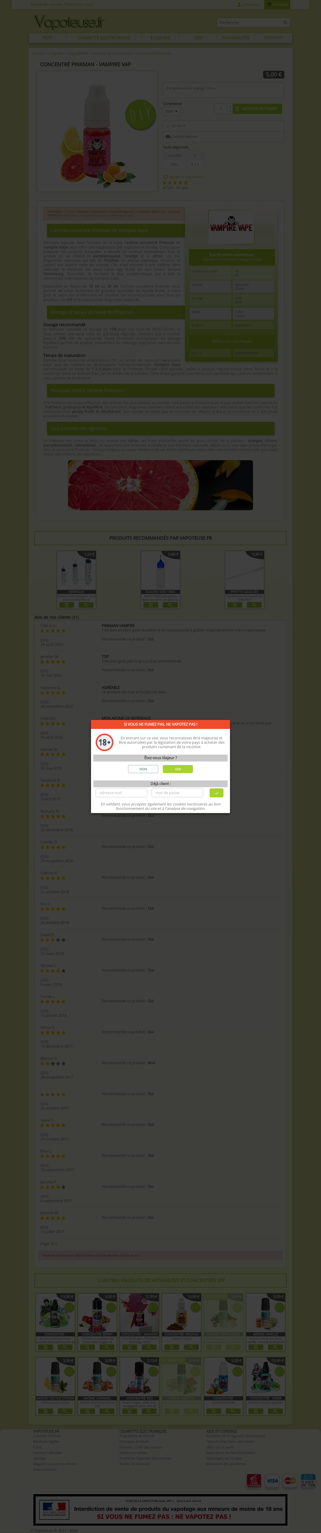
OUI (178, 769)
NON (143, 769)
